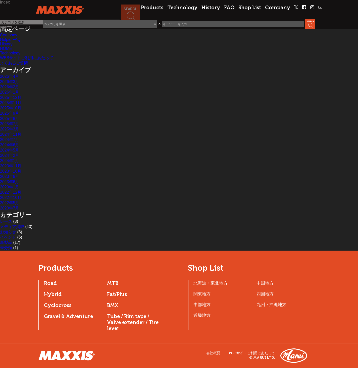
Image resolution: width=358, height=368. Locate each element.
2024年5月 (9, 150)
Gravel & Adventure (68, 316)
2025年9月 (9, 113)
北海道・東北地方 (210, 282)
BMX (112, 305)
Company (277, 8)
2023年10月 (10, 171)
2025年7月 (9, 124)
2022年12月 (10, 192)
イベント (8, 237)
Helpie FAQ (10, 39)
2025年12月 (10, 97)
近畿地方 (202, 315)
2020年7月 (9, 208)
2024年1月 (9, 161)
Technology (182, 8)
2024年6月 (9, 145)
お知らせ (8, 232)
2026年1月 (9, 92)
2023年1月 (9, 187)
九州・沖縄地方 (271, 304)
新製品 (6, 242)
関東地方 (202, 293)
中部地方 (202, 304)
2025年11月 (10, 103)
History (210, 8)
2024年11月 (10, 134)
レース (6, 221)
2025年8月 (9, 118)
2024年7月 (9, 139)
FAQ (229, 8)
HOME (6, 48)
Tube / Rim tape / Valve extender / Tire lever (133, 322)
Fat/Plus (117, 294)
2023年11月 (10, 166)
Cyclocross (57, 305)
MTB (112, 283)
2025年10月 (10, 108)
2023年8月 (9, 176)
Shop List (249, 8)
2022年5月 (9, 203)
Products (152, 8)
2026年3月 (9, 82)
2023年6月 (9, 182)
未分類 (6, 248)
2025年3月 (9, 129)
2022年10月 (10, 197)
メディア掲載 (12, 227)
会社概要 (213, 353)
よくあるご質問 (14, 63)
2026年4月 (9, 76)
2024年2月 (9, 155)
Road (50, 283)
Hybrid (53, 294)
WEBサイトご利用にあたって (26, 58)
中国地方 (265, 282)
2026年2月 (9, 87)
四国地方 (265, 293)
